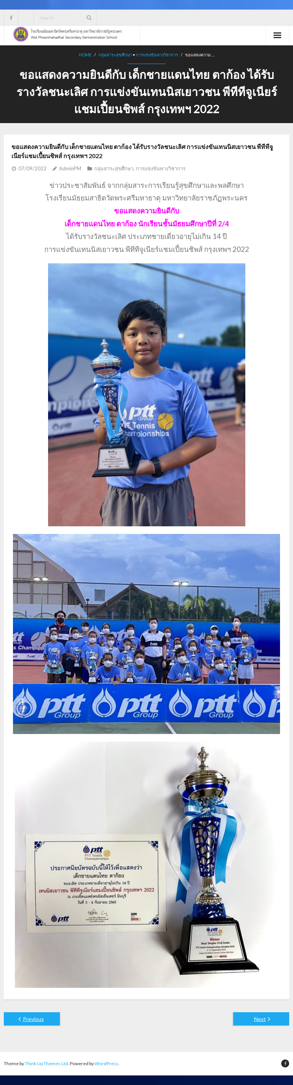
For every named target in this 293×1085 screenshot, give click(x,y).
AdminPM (70, 168)
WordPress (106, 1063)
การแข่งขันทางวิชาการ (157, 54)
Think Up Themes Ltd (46, 1063)
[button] (146, 211)
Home (85, 54)
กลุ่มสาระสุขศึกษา (115, 54)
